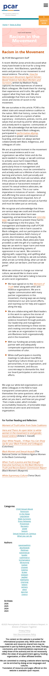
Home (5, 24)
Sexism (24, 531)
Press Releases (24, 521)
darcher (24, 592)
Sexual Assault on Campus (24, 533)
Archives (8, 601)
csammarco (24, 557)
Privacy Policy (24, 630)
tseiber (24, 565)
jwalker (24, 577)
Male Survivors (24, 519)
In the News (24, 514)
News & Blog (15, 24)
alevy (24, 589)
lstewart (24, 574)
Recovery (24, 526)
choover (24, 567)
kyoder (24, 555)
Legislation (24, 516)
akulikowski (25, 547)
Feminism (24, 511)
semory (24, 587)
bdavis (24, 584)
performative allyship (27, 133)
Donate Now (44, 20)
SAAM (24, 528)
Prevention (24, 523)
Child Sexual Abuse (24, 509)
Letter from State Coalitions (24, 425)
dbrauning (24, 562)
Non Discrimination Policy (24, 634)
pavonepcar (24, 552)
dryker (24, 572)
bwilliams (24, 579)
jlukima (24, 570)
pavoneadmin (25, 545)
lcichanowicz (24, 560)
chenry (25, 594)
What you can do (24, 536)
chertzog (24, 582)
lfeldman (24, 550)
